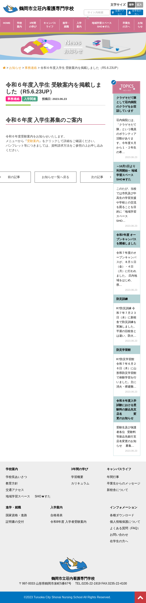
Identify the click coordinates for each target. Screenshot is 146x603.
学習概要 (77, 477)
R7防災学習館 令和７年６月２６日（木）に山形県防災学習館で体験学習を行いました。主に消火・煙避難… (126, 372)
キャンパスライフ (50, 25)
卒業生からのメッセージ (123, 483)
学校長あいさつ (16, 477)
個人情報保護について (125, 521)
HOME (6, 23)
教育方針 (12, 483)
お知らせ (140, 25)
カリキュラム (80, 483)
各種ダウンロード (122, 515)
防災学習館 (123, 349)
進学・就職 (66, 25)
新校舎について (117, 489)
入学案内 (79, 25)
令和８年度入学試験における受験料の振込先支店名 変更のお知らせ (126, 409)
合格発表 (56, 515)
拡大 (139, 4)
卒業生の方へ (126, 25)
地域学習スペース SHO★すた (102, 25)
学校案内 (19, 25)
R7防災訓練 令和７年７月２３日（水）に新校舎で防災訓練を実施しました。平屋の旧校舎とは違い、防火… (126, 322)
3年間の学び (32, 25)
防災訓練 (122, 298)
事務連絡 (13, 98)
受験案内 (33, 141)
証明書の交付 (15, 521)
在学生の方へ (119, 541)
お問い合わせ (119, 534)
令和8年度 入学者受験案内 (68, 521)
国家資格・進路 (16, 515)
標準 (131, 4)
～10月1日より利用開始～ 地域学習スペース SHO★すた (127, 173)
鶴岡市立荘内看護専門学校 (38, 8)
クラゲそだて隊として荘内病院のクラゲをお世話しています (126, 104)
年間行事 (113, 477)
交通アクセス (15, 489)
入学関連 (30, 98)
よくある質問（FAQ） (125, 528)
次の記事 (101, 177)
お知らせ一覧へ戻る (55, 177)
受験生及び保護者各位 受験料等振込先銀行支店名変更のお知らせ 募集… (126, 436)
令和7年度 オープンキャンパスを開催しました (126, 239)
